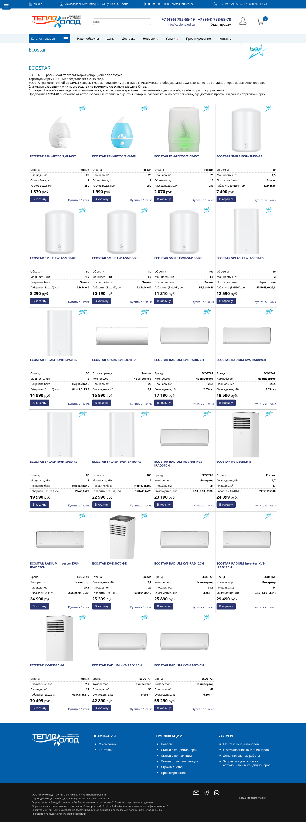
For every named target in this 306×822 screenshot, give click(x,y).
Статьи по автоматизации (179, 761)
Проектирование (198, 38)
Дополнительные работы (241, 756)
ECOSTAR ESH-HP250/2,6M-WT (53, 156)
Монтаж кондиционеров (241, 744)
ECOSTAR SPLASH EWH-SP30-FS (240, 258)
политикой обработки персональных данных (127, 802)
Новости (149, 38)
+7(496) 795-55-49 (78, 798)
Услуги (170, 38)
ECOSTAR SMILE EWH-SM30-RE (239, 156)
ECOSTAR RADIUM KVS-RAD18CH (117, 665)
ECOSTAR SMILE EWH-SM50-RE (53, 258)
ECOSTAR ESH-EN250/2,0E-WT (176, 156)
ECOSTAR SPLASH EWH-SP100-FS (116, 461)
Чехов (38, 4)
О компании (108, 744)
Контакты (225, 38)
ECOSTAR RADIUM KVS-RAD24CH (179, 665)
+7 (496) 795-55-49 (231, 4)
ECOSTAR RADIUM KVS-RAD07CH (179, 360)
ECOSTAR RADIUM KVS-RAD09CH (241, 360)
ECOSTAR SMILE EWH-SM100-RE (178, 258)
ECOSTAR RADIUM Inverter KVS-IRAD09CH (54, 565)
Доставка (128, 38)
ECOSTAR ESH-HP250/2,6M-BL (114, 156)
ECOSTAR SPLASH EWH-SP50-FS (53, 360)
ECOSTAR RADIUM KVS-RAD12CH (179, 563)
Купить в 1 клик (79, 200)
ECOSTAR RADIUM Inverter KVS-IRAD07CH (178, 463)
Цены (110, 38)
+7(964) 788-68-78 (99, 798)
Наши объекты (88, 38)
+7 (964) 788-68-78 (255, 4)
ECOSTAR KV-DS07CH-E (109, 563)
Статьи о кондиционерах (179, 750)
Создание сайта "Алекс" (252, 797)
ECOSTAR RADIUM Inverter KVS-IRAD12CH (241, 565)
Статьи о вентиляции (176, 756)
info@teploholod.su (181, 24)
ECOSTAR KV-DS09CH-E (47, 665)
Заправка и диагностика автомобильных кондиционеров (247, 763)
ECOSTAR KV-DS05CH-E (234, 461)
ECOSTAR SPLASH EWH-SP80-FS (53, 461)
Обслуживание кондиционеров (246, 750)
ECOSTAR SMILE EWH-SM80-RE (115, 258)
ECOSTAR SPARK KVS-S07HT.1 (114, 360)
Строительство (172, 767)
